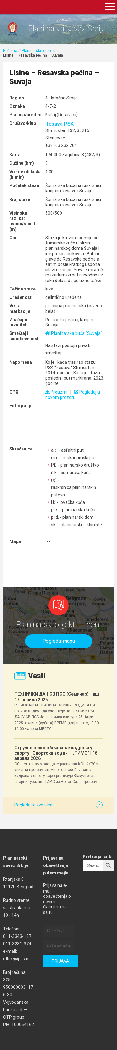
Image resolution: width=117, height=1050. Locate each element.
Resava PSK (59, 124)
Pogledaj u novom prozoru (72, 395)
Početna (10, 50)
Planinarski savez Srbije (67, 28)
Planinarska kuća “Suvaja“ (73, 333)
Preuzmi (56, 392)
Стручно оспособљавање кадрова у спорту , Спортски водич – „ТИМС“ (56, 753)
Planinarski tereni (37, 50)
